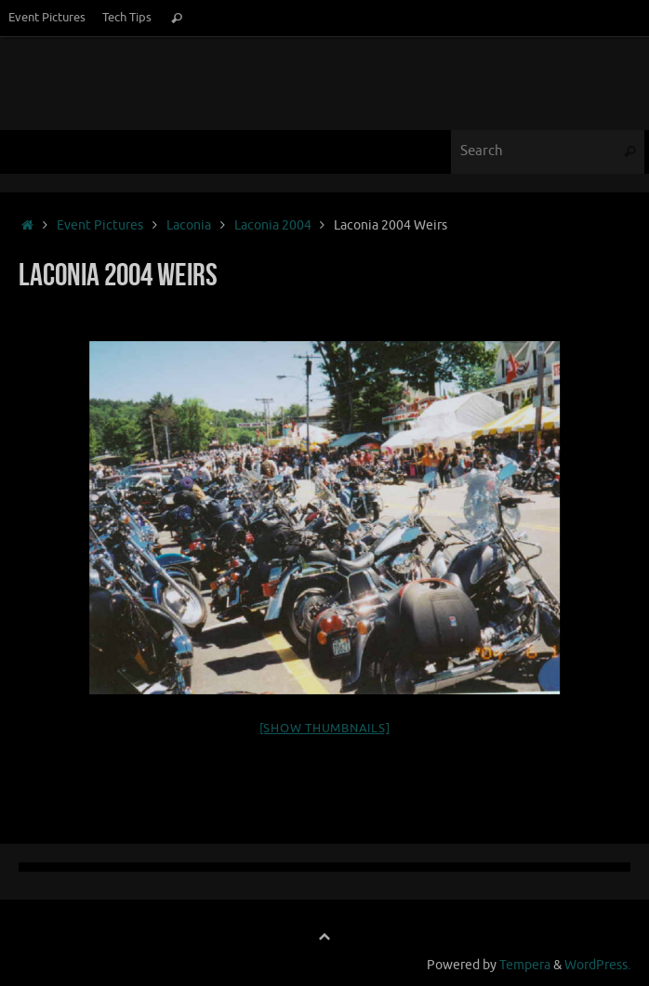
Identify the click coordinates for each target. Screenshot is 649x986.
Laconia (188, 225)
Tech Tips (127, 17)
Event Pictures (47, 17)
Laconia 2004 (272, 225)
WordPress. (597, 965)
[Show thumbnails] (325, 728)
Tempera (524, 965)
